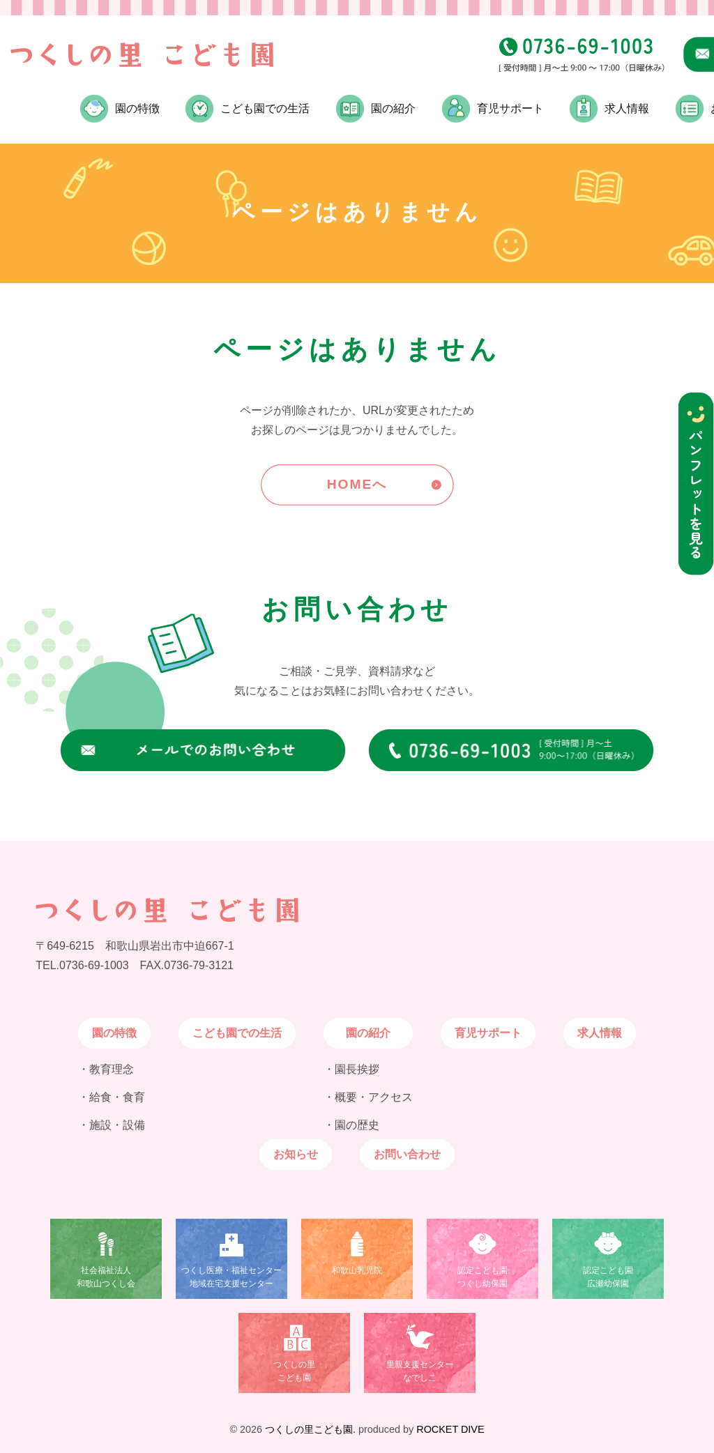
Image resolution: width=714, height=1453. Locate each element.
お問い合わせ (407, 1154)
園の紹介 (368, 1033)
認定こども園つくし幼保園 (482, 1276)
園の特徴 (114, 1033)
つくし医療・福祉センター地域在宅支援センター (231, 1276)
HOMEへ (357, 484)
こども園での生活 (265, 108)
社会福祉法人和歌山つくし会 (106, 1276)
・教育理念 (106, 1069)
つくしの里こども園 (294, 1371)
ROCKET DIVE (450, 1429)
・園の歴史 (351, 1125)
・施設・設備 (111, 1125)
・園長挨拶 (351, 1069)
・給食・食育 (111, 1097)
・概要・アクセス (368, 1097)
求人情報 (627, 108)
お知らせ (295, 1154)
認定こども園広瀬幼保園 (608, 1276)
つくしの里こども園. (310, 1429)
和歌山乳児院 (357, 1270)
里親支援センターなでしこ (419, 1371)
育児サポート (510, 108)
